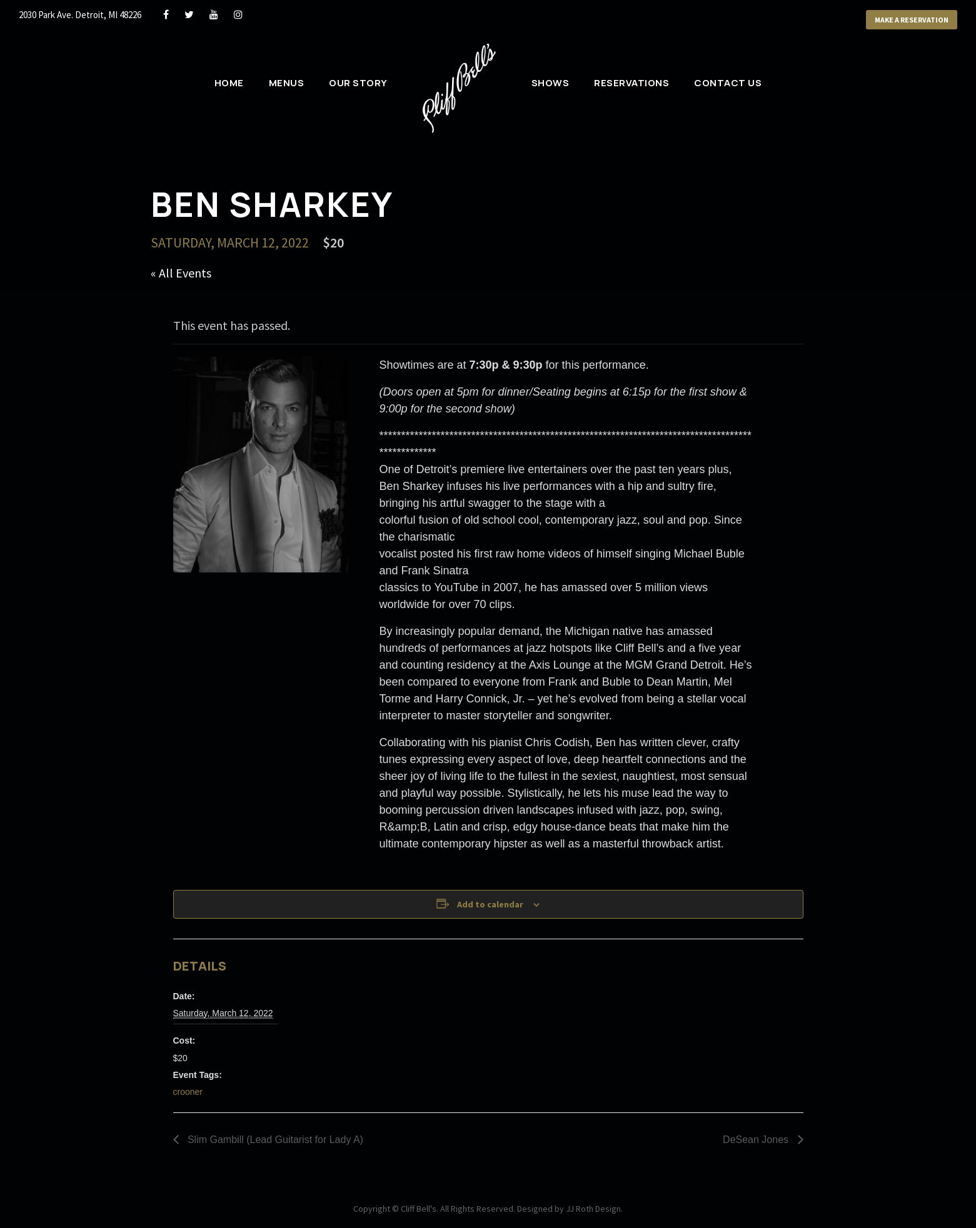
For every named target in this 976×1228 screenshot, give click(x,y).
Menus (286, 82)
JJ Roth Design (593, 1208)
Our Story (358, 82)
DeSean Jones (757, 1139)
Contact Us (728, 82)
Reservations (631, 82)
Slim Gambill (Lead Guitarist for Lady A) (274, 1139)
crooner (188, 1092)
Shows (550, 82)
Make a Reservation (911, 19)
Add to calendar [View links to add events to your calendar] (490, 904)
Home (229, 82)
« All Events (181, 273)
